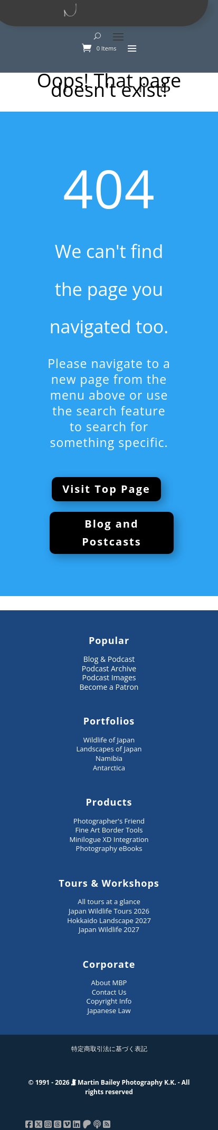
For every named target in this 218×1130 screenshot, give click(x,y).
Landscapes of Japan (109, 749)
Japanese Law (108, 1010)
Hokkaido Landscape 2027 (109, 920)
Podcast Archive (109, 668)
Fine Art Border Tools (109, 830)
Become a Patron (109, 687)
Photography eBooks (109, 848)
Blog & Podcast (109, 659)
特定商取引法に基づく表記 (109, 1048)
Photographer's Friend (109, 821)
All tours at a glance (109, 901)
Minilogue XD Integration (108, 839)
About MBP (109, 982)
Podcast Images (109, 677)
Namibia (109, 758)
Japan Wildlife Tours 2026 (109, 911)
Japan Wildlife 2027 (109, 929)
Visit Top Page (106, 489)
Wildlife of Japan (109, 740)
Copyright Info (109, 1001)
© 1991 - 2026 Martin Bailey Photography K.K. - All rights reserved (109, 1087)
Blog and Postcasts (111, 533)
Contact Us (109, 992)
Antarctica (109, 767)
